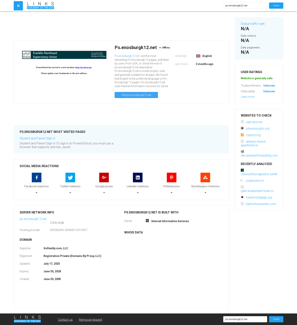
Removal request (90, 320)
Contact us (65, 320)
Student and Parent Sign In (37, 138)
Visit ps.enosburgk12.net (136, 95)
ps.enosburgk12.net (33, 219)
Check (276, 5)
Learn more (248, 96)
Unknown (269, 85)
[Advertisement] (121, 25)
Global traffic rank (253, 24)
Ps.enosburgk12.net (127, 56)
